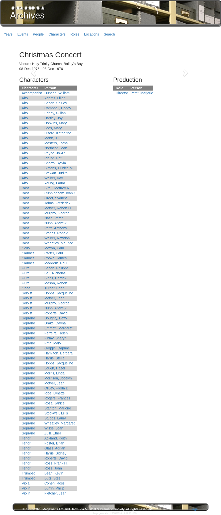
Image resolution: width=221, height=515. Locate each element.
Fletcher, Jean (55, 493)
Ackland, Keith (55, 438)
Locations (91, 34)
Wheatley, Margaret (59, 423)
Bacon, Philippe (56, 268)
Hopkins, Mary (55, 123)
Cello (26, 248)
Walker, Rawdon (57, 238)
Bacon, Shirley (55, 103)
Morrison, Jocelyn (58, 378)
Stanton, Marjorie (57, 408)
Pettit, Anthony (55, 228)
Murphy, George (56, 213)
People (38, 34)
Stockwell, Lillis (56, 413)
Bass (26, 188)
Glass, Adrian (54, 448)
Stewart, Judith (56, 173)
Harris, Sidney (55, 453)
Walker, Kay (53, 178)
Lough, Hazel (54, 368)
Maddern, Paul (55, 263)
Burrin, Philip (54, 488)
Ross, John (53, 468)
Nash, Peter (53, 218)
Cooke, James (55, 258)
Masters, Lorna (56, 143)
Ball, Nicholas (55, 273)
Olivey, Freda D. (56, 388)
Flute (26, 268)
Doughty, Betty (55, 318)
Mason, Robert (55, 283)
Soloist (27, 293)
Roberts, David (56, 313)
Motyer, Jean (54, 298)
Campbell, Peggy (57, 108)
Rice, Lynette (54, 393)
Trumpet (28, 473)
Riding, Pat (52, 158)
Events (22, 34)
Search (109, 34)
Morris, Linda (54, 373)
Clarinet (28, 253)
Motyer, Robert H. (58, 208)
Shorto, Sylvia (55, 163)
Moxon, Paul (54, 248)
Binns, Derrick (55, 278)
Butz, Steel (52, 478)
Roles (74, 34)
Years (8, 34)
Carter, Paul (53, 253)
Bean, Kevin (53, 473)
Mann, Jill (51, 138)
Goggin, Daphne (57, 348)
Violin (26, 488)
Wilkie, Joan (53, 428)
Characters (56, 34)
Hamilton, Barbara (58, 353)
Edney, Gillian (55, 113)
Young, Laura (54, 183)
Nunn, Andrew (55, 223)
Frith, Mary (52, 343)
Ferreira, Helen (56, 333)
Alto (25, 98)
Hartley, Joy (53, 118)
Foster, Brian (54, 443)
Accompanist (32, 93)
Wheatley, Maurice (58, 243)
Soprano (28, 318)
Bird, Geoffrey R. (57, 188)
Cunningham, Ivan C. (60, 193)
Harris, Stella (54, 358)
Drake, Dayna (55, 323)
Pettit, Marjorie (142, 93)
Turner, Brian (54, 288)
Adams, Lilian (54, 98)
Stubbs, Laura (55, 418)
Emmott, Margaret (58, 328)
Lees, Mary (53, 128)
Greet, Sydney (55, 198)
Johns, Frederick (57, 203)
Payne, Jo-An (54, 153)
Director (122, 93)
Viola (26, 483)
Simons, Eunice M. (59, 168)
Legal (194, 509)
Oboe (26, 288)
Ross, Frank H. (56, 463)
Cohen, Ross (54, 483)
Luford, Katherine (57, 133)
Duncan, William (57, 93)
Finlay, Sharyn (55, 338)
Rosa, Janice (54, 403)
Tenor (26, 438)
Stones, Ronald (56, 233)
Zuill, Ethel (52, 433)
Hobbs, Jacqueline (58, 293)
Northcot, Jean (55, 148)
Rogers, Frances (57, 398)
